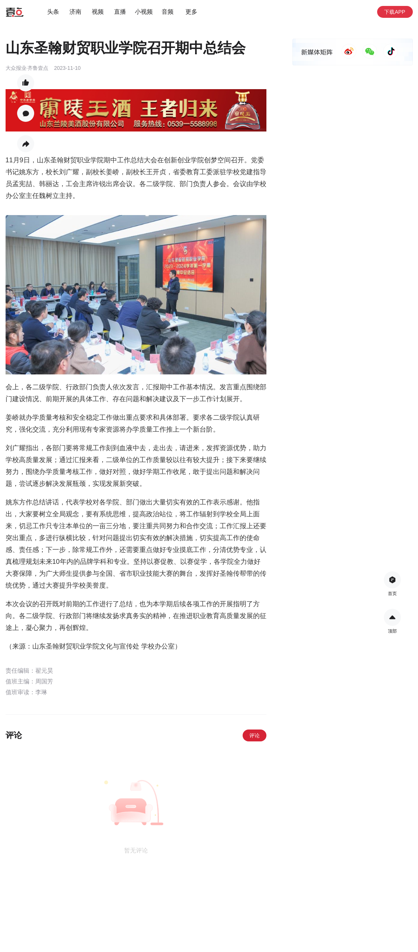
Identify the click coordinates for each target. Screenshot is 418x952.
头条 (53, 12)
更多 (191, 12)
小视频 (144, 12)
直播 (120, 12)
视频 (98, 12)
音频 (168, 12)
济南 (75, 12)
